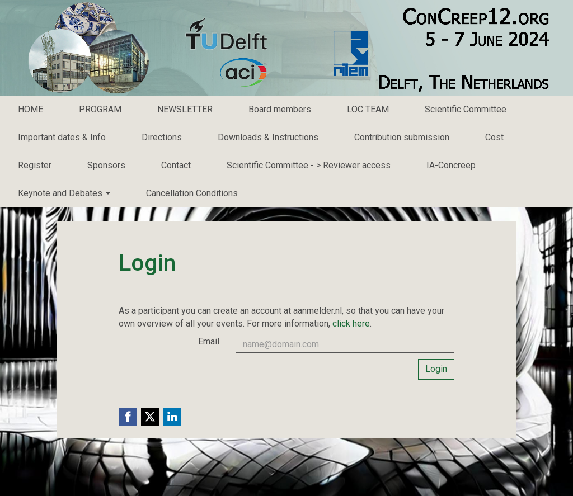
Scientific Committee (465, 109)
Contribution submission (401, 137)
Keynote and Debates (64, 193)
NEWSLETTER (185, 109)
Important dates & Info (62, 137)
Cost (494, 137)
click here (351, 323)
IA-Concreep (451, 165)
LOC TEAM (368, 109)
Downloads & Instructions (268, 137)
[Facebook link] (128, 417)
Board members (279, 109)
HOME (30, 109)
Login (436, 368)
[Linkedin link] (172, 417)
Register (34, 165)
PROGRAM (100, 109)
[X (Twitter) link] (150, 417)
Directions (162, 137)
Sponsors (106, 165)
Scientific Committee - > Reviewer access (309, 165)
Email (208, 341)
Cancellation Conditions (192, 193)
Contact (176, 165)
